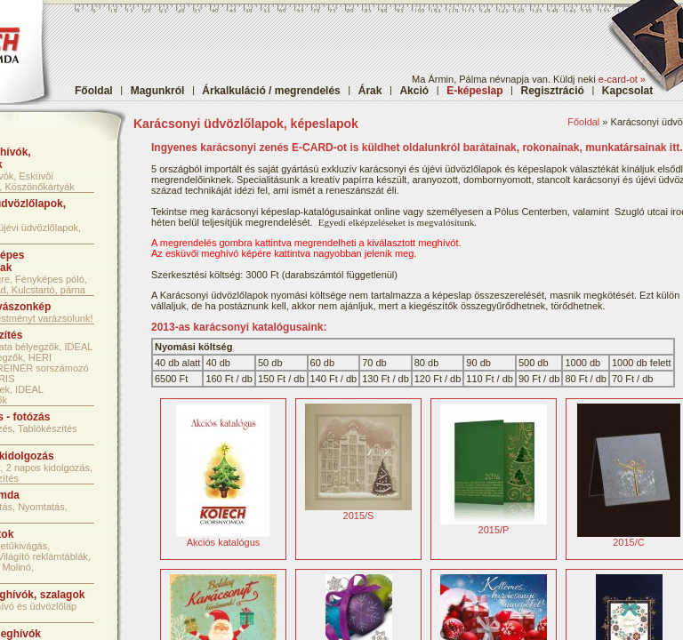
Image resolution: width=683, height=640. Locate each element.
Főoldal (94, 90)
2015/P (493, 525)
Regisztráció (552, 90)
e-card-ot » (622, 79)
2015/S (358, 511)
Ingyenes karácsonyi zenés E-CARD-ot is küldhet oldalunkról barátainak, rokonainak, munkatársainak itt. (417, 147)
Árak (370, 90)
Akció (414, 90)
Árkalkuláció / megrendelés (271, 90)
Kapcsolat (627, 90)
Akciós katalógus (223, 538)
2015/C (628, 538)
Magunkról (158, 90)
